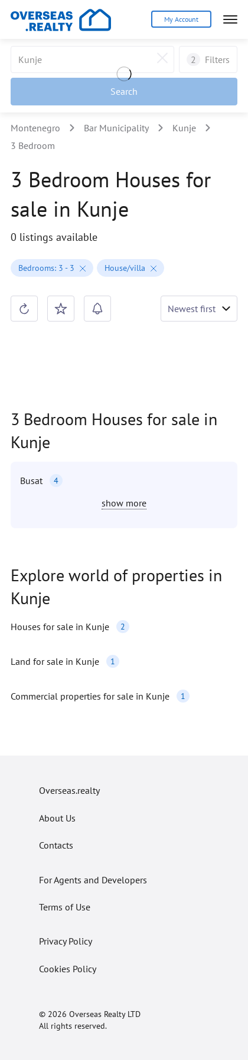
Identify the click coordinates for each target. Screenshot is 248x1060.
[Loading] (124, 75)
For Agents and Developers (93, 880)
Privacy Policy (65, 941)
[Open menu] (230, 19)
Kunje (184, 128)
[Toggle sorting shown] (199, 309)
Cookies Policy (67, 969)
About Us (57, 818)
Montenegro (35, 128)
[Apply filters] (124, 91)
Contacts (56, 845)
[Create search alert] (97, 309)
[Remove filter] (82, 268)
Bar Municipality (116, 128)
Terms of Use (64, 907)
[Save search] (60, 309)
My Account (181, 19)
